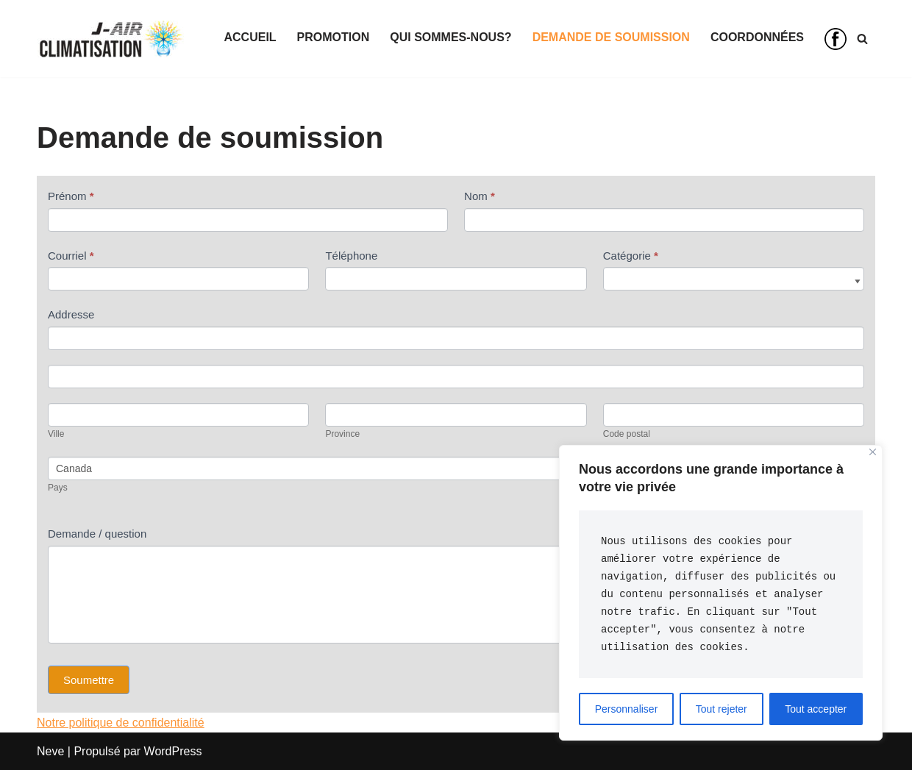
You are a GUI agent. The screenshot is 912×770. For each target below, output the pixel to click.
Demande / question (97, 533)
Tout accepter (816, 709)
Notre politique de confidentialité (120, 722)
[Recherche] (862, 38)
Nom (479, 196)
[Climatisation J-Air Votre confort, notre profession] (110, 39)
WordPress (173, 751)
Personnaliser (626, 709)
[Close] (872, 452)
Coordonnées (757, 37)
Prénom (71, 196)
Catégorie (630, 255)
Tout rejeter (721, 709)
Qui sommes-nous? (450, 37)
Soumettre (88, 680)
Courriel (71, 255)
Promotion (333, 37)
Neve (50, 751)
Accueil (250, 37)
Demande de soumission (611, 37)
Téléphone (351, 255)
